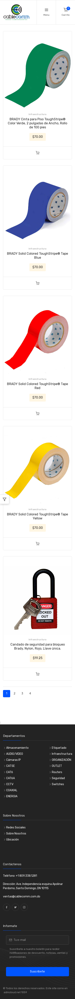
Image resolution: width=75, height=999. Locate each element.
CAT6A (10, 778)
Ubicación (12, 839)
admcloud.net (12, 992)
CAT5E (10, 766)
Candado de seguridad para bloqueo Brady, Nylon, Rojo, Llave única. (37, 646)
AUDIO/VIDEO (14, 754)
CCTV (9, 784)
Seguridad (58, 778)
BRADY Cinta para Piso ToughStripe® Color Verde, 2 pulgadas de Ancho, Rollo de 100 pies (37, 123)
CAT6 (9, 772)
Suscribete (37, 971)
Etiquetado (59, 748)
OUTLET (57, 766)
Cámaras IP (13, 760)
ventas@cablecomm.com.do (21, 896)
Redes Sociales (16, 827)
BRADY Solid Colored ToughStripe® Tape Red (37, 386)
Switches (58, 784)
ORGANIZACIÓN (61, 760)
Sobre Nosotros (16, 833)
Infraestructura (37, 114)
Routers (57, 772)
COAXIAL (11, 790)
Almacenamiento (17, 748)
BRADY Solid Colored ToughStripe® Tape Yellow (37, 516)
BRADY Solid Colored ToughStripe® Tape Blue (37, 256)
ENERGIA (11, 796)
